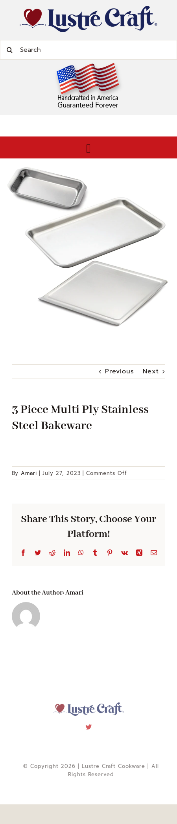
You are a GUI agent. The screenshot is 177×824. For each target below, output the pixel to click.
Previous (119, 371)
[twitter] (88, 725)
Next (151, 371)
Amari (29, 473)
